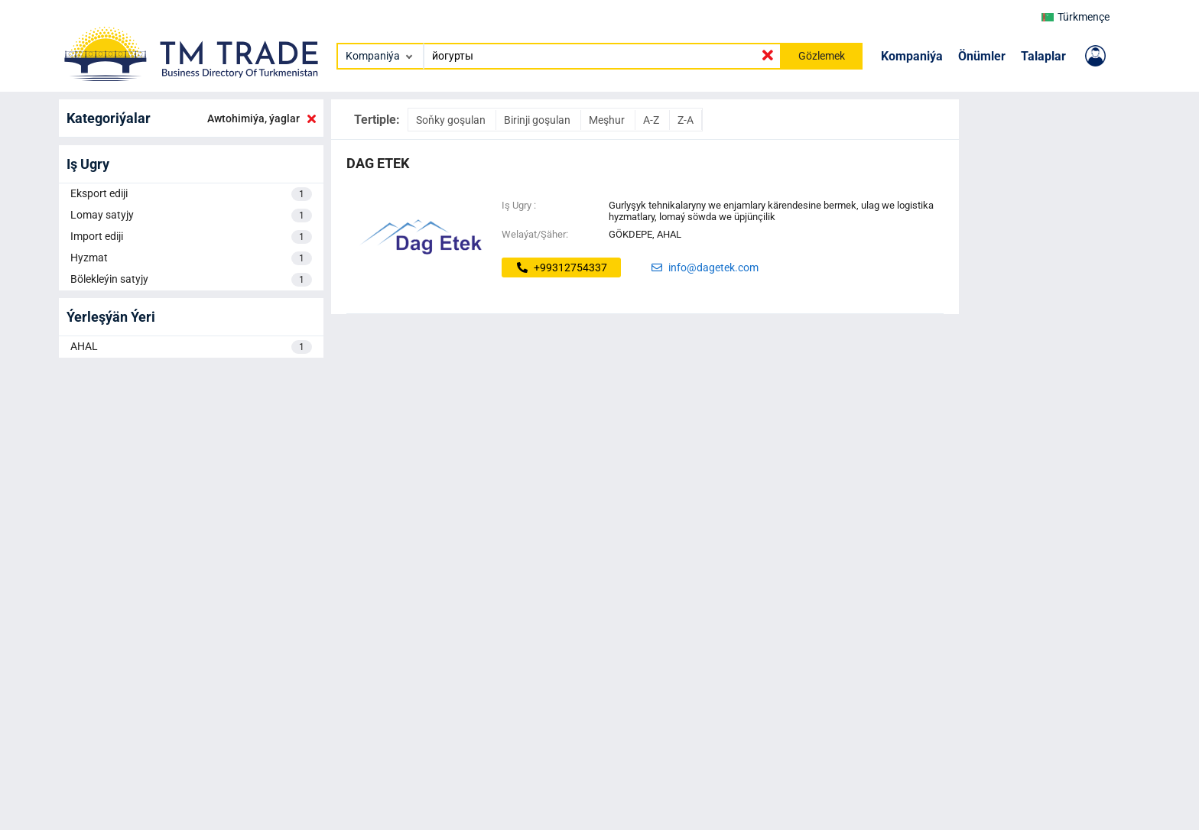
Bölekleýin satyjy (191, 280)
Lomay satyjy (191, 215)
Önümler (982, 56)
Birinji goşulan (538, 120)
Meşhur (608, 120)
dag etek (377, 163)
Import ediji (191, 237)
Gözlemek (821, 56)
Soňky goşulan (452, 120)
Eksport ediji (191, 194)
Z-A (685, 120)
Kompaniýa (912, 56)
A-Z (652, 120)
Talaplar (1043, 56)
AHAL (191, 347)
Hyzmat (191, 258)
